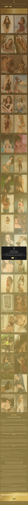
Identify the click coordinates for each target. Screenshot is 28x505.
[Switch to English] (12, 250)
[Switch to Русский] (16, 250)
